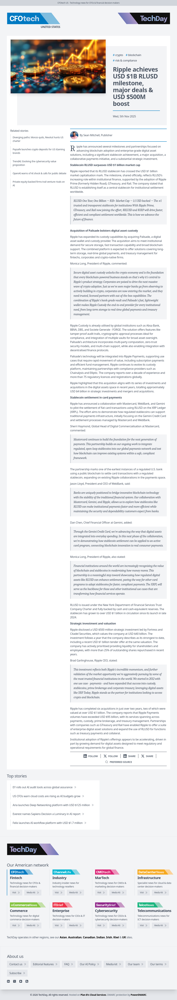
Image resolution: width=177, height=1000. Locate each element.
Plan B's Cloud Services (93, 994)
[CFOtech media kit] (32, 892)
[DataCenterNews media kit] (160, 892)
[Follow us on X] (111, 756)
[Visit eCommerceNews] (16, 925)
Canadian (89, 937)
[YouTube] (20, 981)
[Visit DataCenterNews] (143, 892)
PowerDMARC (138, 994)
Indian (100, 937)
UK (124, 937)
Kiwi (116, 937)
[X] (14, 981)
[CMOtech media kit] (117, 892)
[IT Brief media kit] (75, 925)
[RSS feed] (26, 981)
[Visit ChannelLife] (59, 892)
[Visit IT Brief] (59, 925)
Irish (109, 937)
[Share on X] (147, 756)
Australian (75, 937)
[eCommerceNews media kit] (32, 925)
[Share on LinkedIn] (129, 756)
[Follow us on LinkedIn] (91, 756)
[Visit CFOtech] (16, 892)
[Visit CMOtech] (101, 892)
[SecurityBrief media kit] (117, 925)
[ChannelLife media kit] (75, 892)
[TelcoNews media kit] (160, 925)
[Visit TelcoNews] (143, 925)
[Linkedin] (8, 981)
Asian (63, 937)
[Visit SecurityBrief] (101, 925)
